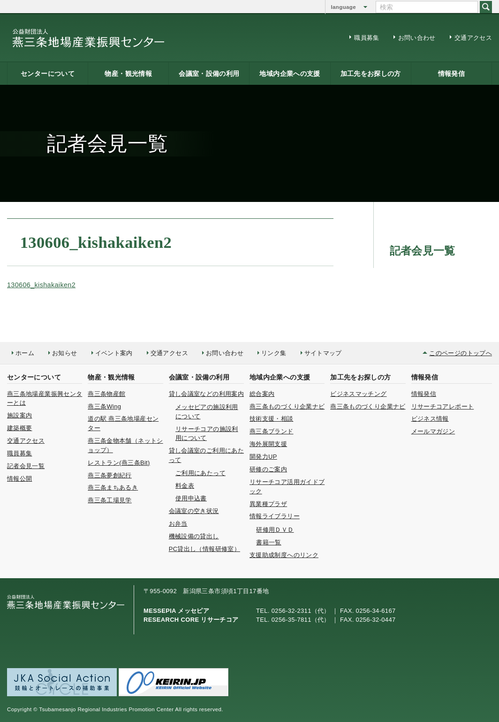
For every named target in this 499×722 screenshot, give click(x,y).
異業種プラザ (268, 503)
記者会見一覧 (26, 465)
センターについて (48, 73)
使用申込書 (191, 498)
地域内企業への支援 (289, 73)
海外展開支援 (268, 443)
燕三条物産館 (106, 393)
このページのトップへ (460, 353)
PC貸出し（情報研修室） (204, 548)
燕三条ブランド (272, 431)
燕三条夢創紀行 (110, 475)
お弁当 (178, 523)
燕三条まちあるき (113, 487)
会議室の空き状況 (194, 510)
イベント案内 (114, 353)
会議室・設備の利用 (209, 73)
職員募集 (366, 37)
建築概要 (19, 428)
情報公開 (19, 478)
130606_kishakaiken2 (41, 285)
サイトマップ (323, 353)
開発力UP (263, 456)
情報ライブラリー (275, 516)
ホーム (24, 353)
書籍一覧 (268, 542)
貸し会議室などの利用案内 (206, 393)
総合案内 (262, 393)
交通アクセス (473, 37)
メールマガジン (433, 431)
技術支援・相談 (272, 418)
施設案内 (19, 415)
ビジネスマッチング (358, 393)
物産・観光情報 (128, 73)
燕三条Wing (104, 406)
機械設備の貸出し (194, 536)
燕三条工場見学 (110, 500)
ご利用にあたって (200, 472)
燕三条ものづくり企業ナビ (287, 406)
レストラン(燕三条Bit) (119, 462)
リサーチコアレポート (442, 406)
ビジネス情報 (430, 418)
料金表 (184, 485)
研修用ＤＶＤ (275, 529)
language (343, 7)
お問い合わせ (417, 37)
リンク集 (273, 353)
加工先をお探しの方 (370, 73)
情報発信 (451, 73)
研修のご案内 (268, 469)
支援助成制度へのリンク (284, 554)
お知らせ (64, 353)
